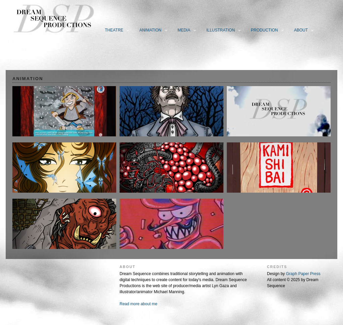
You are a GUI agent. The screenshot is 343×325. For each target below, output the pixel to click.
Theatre (115, 30)
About (302, 30)
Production (266, 30)
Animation (151, 30)
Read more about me (138, 304)
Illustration (222, 30)
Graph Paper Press (303, 273)
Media (185, 30)
